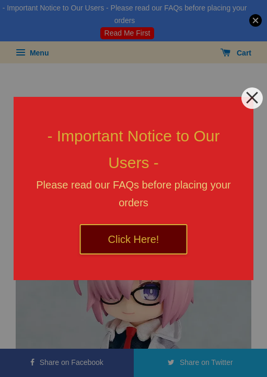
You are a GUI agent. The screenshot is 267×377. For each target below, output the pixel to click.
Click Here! (133, 239)
